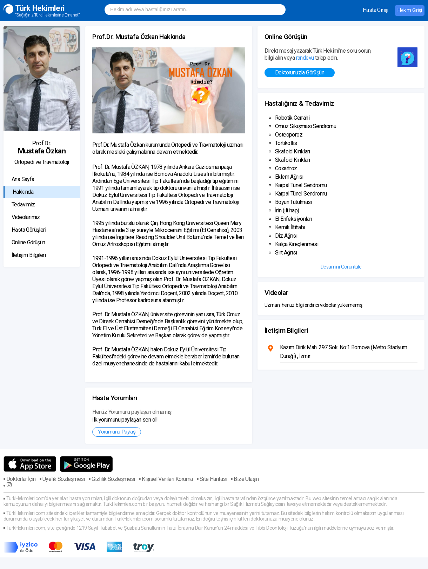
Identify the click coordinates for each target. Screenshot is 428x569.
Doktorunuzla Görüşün (299, 72)
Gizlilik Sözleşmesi (113, 479)
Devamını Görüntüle (341, 267)
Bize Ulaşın (246, 479)
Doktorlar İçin (21, 479)
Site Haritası (213, 479)
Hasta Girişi (375, 10)
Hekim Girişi (409, 10)
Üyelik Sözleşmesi (63, 479)
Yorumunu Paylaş (116, 432)
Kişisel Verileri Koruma (167, 479)
